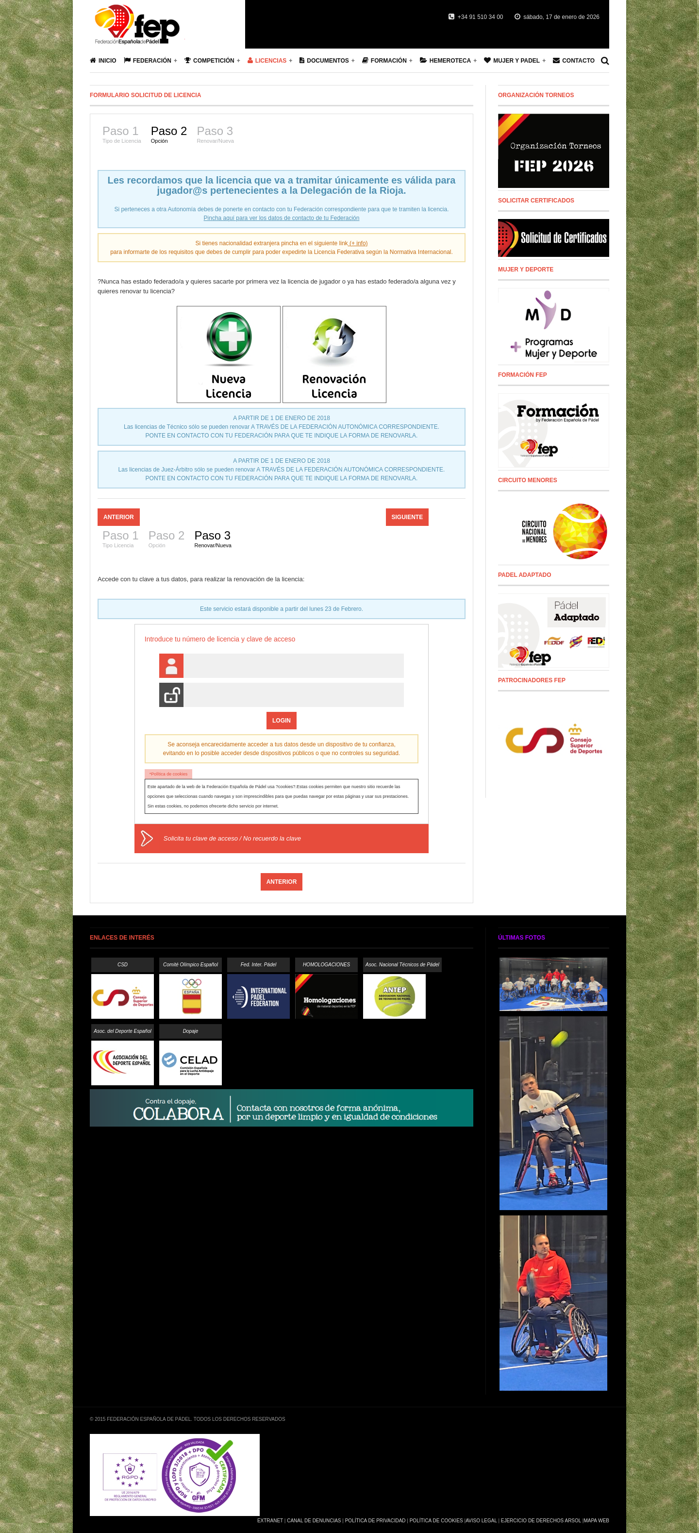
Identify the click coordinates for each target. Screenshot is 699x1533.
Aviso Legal (481, 1520)
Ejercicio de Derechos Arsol (541, 1520)
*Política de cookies (169, 774)
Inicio (103, 60)
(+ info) (358, 243)
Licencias (267, 60)
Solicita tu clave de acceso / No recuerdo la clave (232, 838)
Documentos (324, 60)
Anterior (118, 517)
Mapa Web (596, 1520)
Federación (147, 60)
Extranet (270, 1520)
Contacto (574, 60)
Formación (384, 60)
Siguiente (407, 517)
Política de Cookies (436, 1520)
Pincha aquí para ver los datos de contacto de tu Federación (282, 218)
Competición (209, 60)
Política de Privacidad (375, 1520)
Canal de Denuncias (314, 1520)
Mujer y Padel (512, 60)
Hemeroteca (445, 60)
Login (281, 720)
